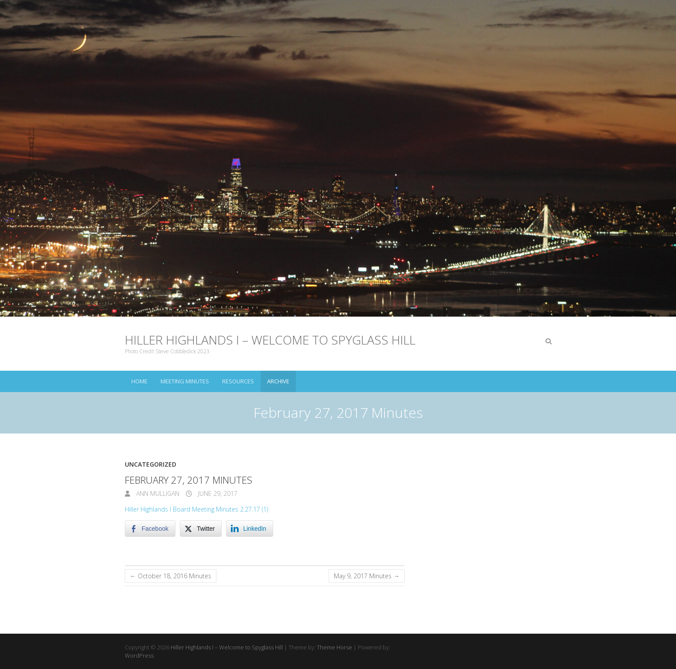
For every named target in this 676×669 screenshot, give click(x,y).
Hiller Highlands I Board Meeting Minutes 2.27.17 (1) (196, 509)
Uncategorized (150, 464)
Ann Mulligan (156, 493)
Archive (278, 381)
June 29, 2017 (216, 493)
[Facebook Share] (150, 528)
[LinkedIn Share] (249, 528)
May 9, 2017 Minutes (366, 576)
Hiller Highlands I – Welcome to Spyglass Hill (270, 340)
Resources (238, 381)
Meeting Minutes (185, 381)
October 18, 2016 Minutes (170, 576)
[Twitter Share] (201, 528)
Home (139, 381)
